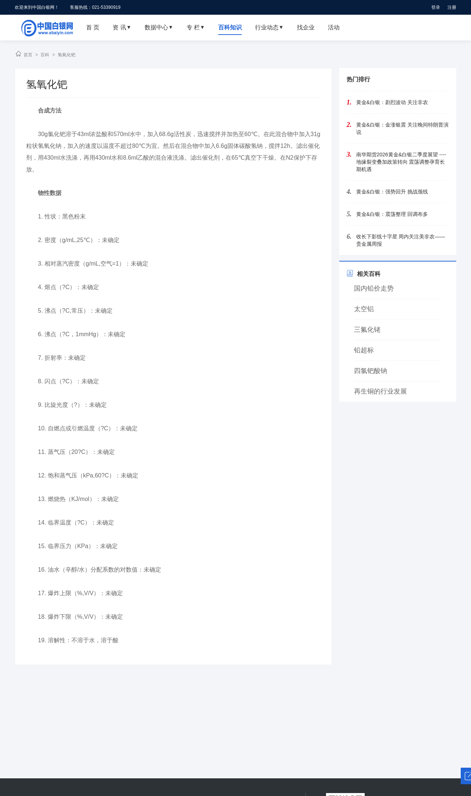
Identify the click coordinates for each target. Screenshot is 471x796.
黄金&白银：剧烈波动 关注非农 (392, 102)
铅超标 (364, 350)
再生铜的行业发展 (380, 391)
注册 (451, 7)
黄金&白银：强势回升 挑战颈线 (392, 192)
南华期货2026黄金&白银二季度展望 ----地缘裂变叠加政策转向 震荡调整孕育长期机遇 (401, 162)
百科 (44, 54)
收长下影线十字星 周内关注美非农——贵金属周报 (400, 240)
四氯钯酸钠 (370, 370)
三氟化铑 (367, 329)
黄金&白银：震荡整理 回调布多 (392, 214)
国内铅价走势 (374, 288)
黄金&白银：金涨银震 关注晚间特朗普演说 (402, 128)
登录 (435, 7)
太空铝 (364, 309)
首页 (28, 54)
